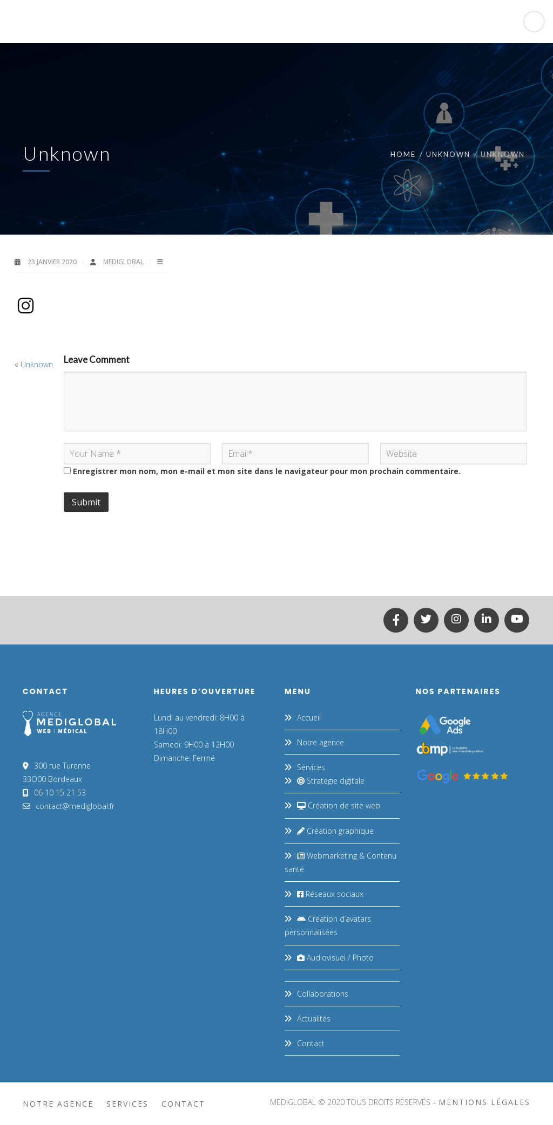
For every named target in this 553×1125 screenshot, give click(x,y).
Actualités (314, 1018)
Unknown (448, 154)
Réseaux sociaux (330, 894)
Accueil (309, 717)
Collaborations (322, 994)
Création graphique (335, 831)
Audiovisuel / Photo (335, 957)
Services (311, 767)
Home (403, 154)
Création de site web (338, 805)
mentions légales (484, 1102)
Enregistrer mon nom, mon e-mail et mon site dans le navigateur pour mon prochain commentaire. (267, 471)
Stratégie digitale (331, 781)
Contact (311, 1043)
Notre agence (320, 742)
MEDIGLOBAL (124, 261)
